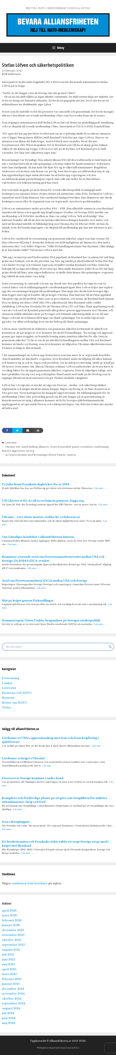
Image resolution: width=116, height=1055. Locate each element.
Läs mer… (100, 488)
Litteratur (11, 442)
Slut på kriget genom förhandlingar (28, 600)
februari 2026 (12, 920)
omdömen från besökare (29, 883)
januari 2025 (11, 984)
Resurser (8, 697)
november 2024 (13, 993)
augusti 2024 (11, 1008)
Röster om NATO (14, 702)
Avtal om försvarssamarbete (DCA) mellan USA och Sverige (44, 580)
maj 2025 (8, 964)
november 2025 (13, 935)
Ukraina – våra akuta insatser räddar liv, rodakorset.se (41, 517)
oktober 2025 (11, 940)
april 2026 (9, 910)
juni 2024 (8, 1018)
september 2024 (13, 1003)
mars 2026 (9, 915)
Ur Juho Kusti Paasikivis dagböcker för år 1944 (35, 484)
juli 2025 (8, 954)
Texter (6, 707)
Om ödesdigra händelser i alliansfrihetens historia (38, 537)
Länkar (7, 683)
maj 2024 (8, 1023)
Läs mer (98, 745)
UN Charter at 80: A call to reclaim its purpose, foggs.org (43, 500)
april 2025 (9, 969)
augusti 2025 (11, 949)
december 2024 (13, 989)
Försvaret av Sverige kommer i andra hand (32, 778)
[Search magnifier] (110, 646)
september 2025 (13, 944)
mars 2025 (9, 974)
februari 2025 (12, 979)
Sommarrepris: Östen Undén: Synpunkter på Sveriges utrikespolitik (51, 620)
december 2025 (13, 930)
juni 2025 (8, 959)
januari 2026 (11, 925)
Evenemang (10, 678)
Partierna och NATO (17, 693)
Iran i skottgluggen (15, 822)
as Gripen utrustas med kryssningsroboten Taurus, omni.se (40, 454)
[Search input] (56, 646)
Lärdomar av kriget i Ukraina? (23, 758)
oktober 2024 (11, 998)
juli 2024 (8, 1013)
